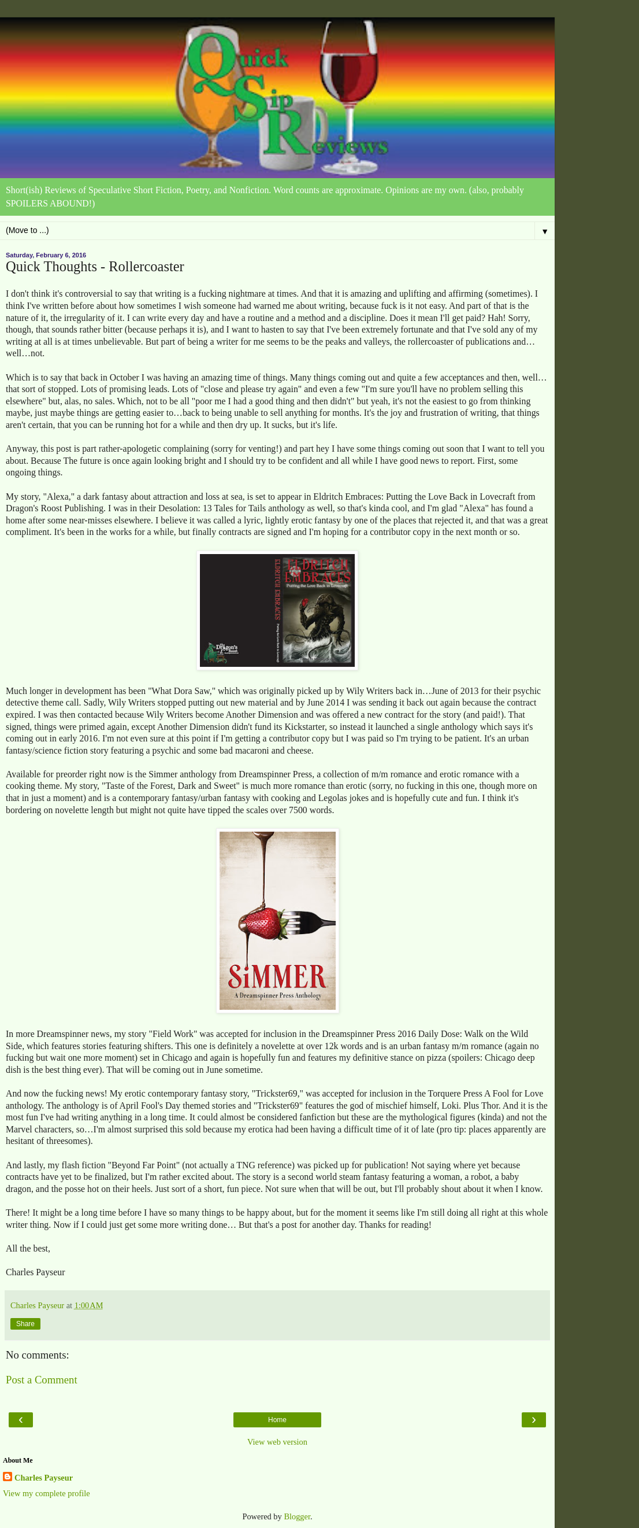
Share (25, 1324)
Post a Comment (41, 1380)
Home (277, 1420)
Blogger (297, 1516)
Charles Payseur (43, 1477)
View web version (277, 1441)
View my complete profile (46, 1493)
